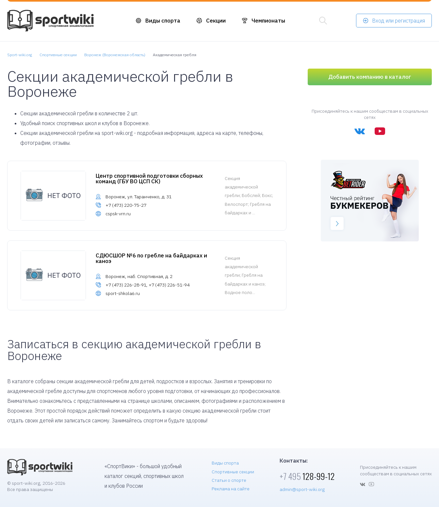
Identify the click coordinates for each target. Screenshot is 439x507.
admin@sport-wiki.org (302, 489)
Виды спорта (162, 20)
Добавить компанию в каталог (369, 76)
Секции (216, 20)
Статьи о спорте (229, 480)
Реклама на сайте (231, 489)
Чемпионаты (268, 20)
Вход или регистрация (398, 20)
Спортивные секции (233, 472)
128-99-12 (307, 476)
